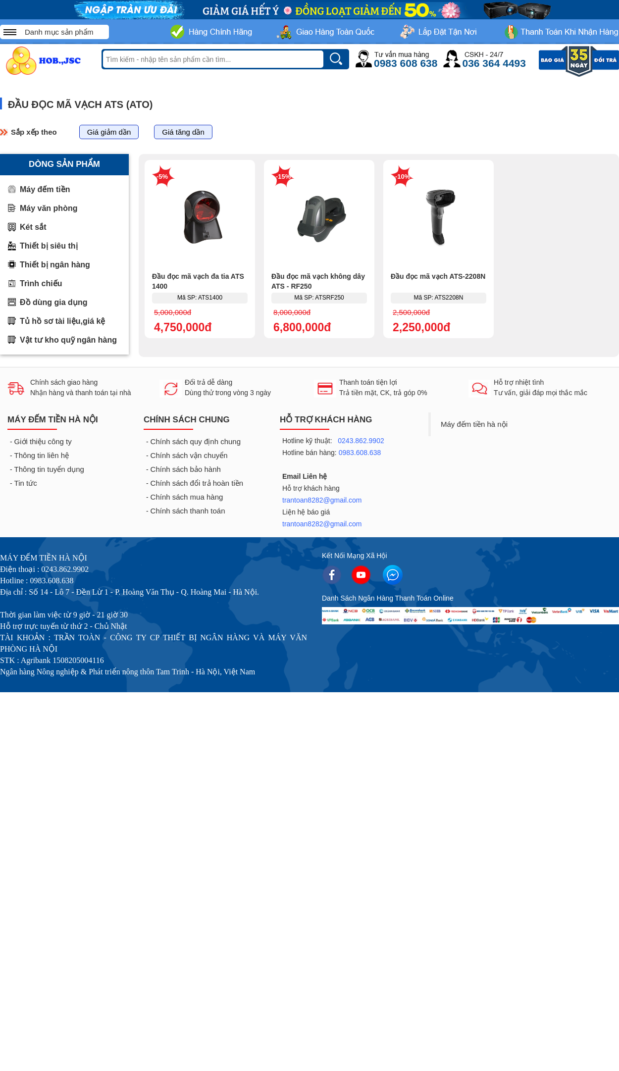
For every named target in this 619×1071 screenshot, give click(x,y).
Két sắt (33, 227)
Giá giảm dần (109, 132)
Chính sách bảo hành (186, 469)
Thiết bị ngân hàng (55, 264)
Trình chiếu (41, 283)
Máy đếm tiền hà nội (474, 424)
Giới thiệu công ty (43, 441)
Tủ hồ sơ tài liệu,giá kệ (62, 321)
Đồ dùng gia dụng (53, 302)
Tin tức (25, 483)
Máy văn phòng (48, 208)
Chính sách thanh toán (188, 511)
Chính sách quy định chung (196, 441)
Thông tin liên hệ (41, 455)
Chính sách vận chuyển (189, 455)
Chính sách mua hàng (187, 497)
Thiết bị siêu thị (49, 246)
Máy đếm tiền (45, 189)
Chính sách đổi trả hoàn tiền (197, 483)
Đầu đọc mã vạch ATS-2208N (438, 276)
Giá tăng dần (183, 132)
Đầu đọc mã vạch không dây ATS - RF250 (318, 281)
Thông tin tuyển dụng (49, 469)
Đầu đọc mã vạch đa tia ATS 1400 (198, 281)
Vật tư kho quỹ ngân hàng (68, 340)
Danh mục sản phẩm (59, 32)
